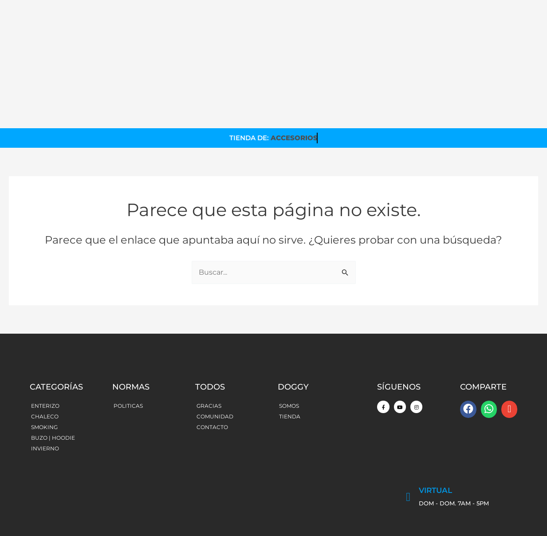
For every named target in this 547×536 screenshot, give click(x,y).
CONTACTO (212, 371)
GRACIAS (209, 350)
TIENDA (289, 361)
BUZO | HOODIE (53, 382)
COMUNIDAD (215, 361)
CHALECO (45, 361)
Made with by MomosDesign (474, 516)
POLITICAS (128, 350)
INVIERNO (45, 393)
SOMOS (289, 350)
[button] (468, 353)
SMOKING (44, 371)
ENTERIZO (45, 350)
